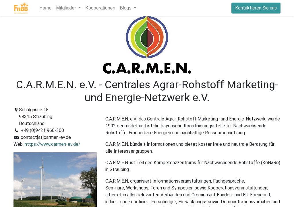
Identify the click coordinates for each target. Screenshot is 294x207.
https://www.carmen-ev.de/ (52, 144)
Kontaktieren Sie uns (256, 8)
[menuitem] (45, 8)
